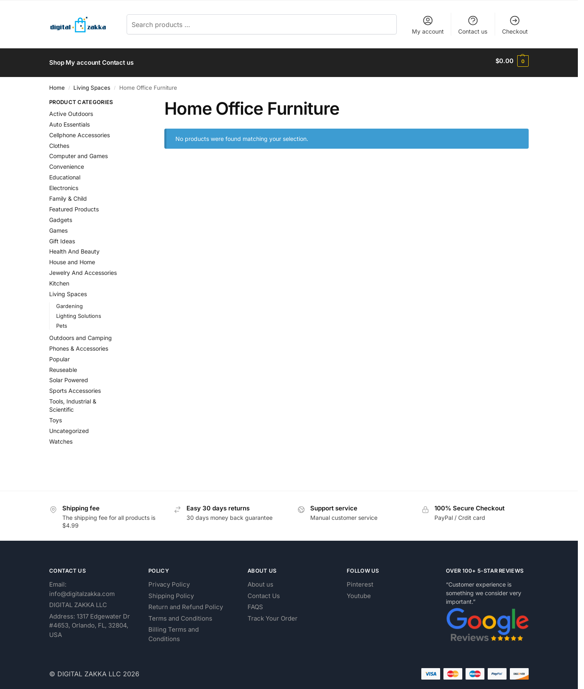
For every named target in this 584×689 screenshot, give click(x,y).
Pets (61, 322)
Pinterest (360, 581)
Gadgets (60, 216)
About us (260, 581)
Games (58, 226)
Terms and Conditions (180, 615)
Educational (64, 173)
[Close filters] (133, 99)
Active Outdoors (71, 110)
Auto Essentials (69, 120)
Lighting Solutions (78, 312)
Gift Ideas (62, 237)
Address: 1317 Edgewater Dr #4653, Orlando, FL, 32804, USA (89, 622)
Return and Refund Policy (185, 603)
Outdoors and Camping (80, 334)
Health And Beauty (74, 248)
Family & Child (68, 194)
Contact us (472, 25)
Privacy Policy (169, 581)
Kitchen (59, 279)
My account (428, 25)
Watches (61, 437)
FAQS (255, 603)
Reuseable (63, 366)
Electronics (63, 184)
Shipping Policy (171, 592)
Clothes (59, 141)
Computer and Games (78, 152)
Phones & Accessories (78, 344)
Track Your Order (273, 615)
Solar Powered (68, 376)
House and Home (72, 258)
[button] (512, 61)
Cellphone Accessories (79, 131)
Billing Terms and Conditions (173, 630)
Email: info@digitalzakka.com (82, 585)
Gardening (69, 302)
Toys (55, 416)
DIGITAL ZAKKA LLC (78, 601)
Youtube (359, 592)
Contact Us (264, 592)
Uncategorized (69, 427)
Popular (59, 355)
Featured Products (74, 205)
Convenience (66, 163)
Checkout (515, 25)
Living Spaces (91, 84)
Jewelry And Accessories (83, 269)
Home (57, 84)
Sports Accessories (75, 387)
